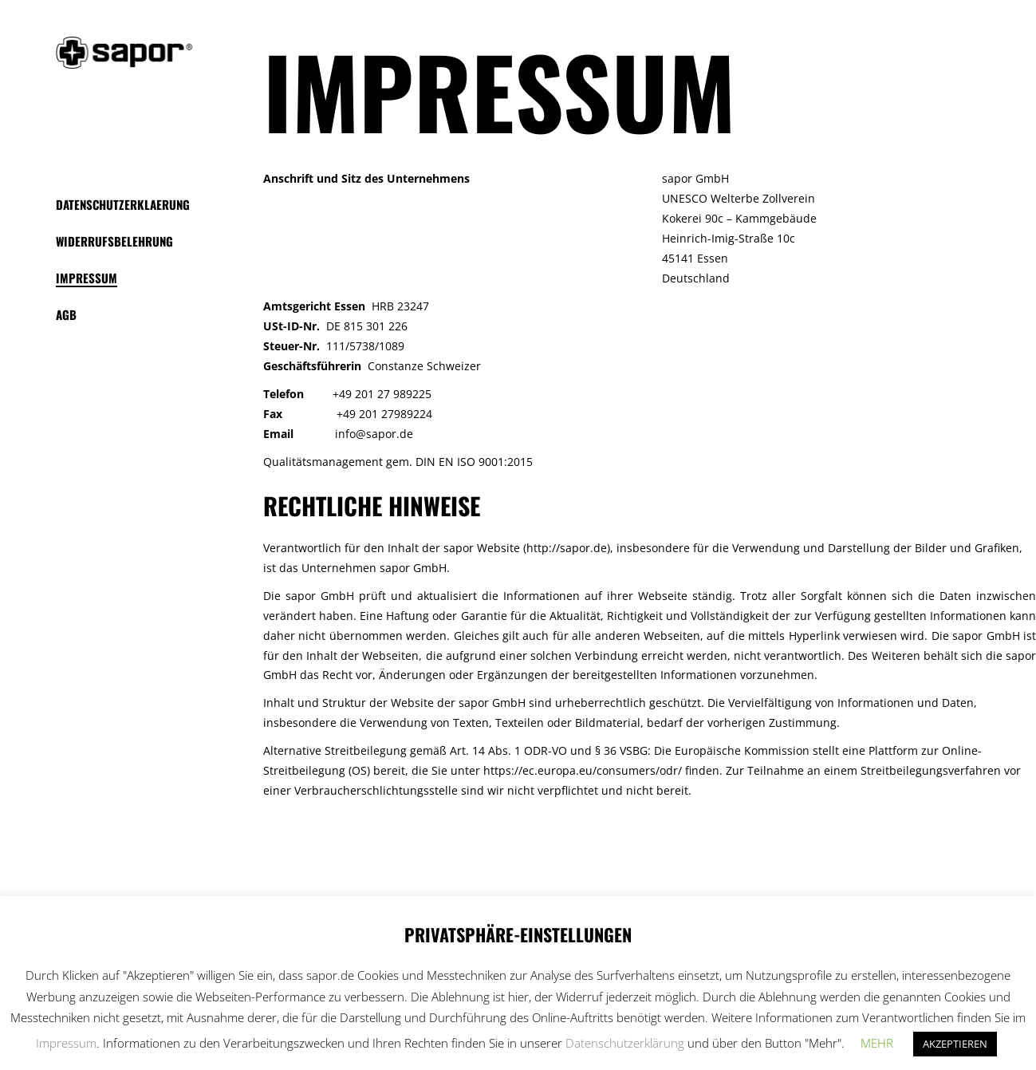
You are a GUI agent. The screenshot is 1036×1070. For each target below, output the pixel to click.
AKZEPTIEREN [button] (955, 1043)
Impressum (66, 1043)
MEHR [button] (877, 1043)
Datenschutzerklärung (624, 1043)
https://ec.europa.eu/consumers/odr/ (582, 770)
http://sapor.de (566, 547)
